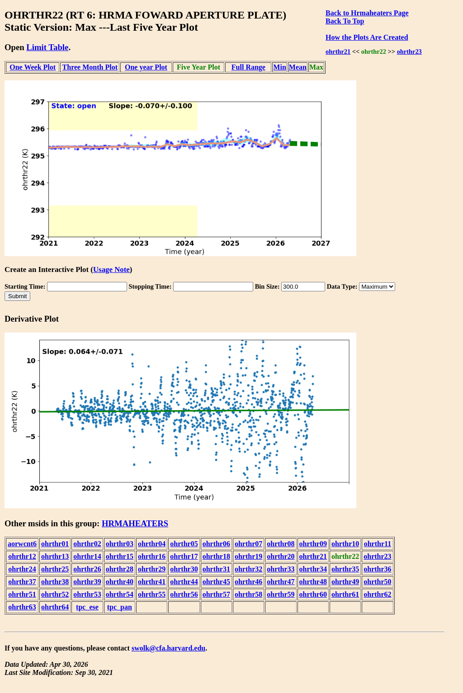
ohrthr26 (87, 569)
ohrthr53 (87, 594)
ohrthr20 (280, 556)
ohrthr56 (184, 594)
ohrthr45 (216, 581)
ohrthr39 (87, 581)
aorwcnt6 (22, 544)
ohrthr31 (216, 569)
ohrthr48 (313, 581)
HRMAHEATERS (135, 523)
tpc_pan (119, 607)
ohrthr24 (22, 569)
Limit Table (47, 47)
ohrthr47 (280, 581)
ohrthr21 (338, 51)
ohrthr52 (55, 594)
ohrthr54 (119, 594)
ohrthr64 (55, 607)
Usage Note (111, 269)
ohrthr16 (151, 556)
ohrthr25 (55, 569)
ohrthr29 (151, 569)
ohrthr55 (151, 594)
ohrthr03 (119, 544)
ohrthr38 (55, 581)
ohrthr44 (184, 581)
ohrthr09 (313, 544)
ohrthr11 (377, 544)
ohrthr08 (280, 544)
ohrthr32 (248, 569)
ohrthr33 (280, 569)
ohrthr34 (313, 569)
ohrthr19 (248, 556)
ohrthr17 (184, 556)
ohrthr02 (87, 544)
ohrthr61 (345, 594)
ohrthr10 (345, 544)
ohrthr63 (22, 607)
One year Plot (146, 67)
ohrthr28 (119, 569)
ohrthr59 (280, 594)
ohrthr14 (87, 556)
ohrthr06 (216, 544)
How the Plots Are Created (367, 37)
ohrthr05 (184, 544)
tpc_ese (87, 607)
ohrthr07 (248, 544)
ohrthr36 (377, 569)
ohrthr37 (22, 581)
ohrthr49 (345, 581)
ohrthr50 (377, 581)
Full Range (248, 67)
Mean (298, 67)
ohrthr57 (216, 594)
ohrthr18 (216, 556)
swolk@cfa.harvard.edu (168, 648)
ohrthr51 (22, 594)
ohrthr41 (151, 581)
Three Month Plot (90, 67)
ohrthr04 (151, 544)
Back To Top (345, 21)
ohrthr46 (248, 581)
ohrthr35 (345, 569)
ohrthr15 (119, 556)
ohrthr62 (377, 594)
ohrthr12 (22, 556)
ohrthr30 (184, 569)
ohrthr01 (55, 544)
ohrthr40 (119, 581)
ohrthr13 (55, 556)
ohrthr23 (409, 51)
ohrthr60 (313, 594)
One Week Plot (32, 67)
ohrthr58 (248, 594)
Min (279, 67)
